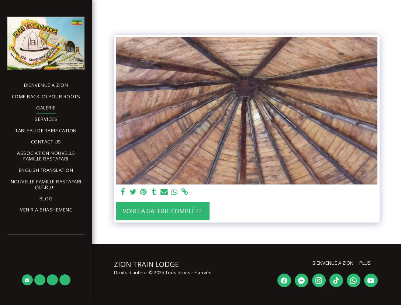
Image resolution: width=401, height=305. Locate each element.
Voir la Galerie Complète (163, 211)
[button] (45, 184)
